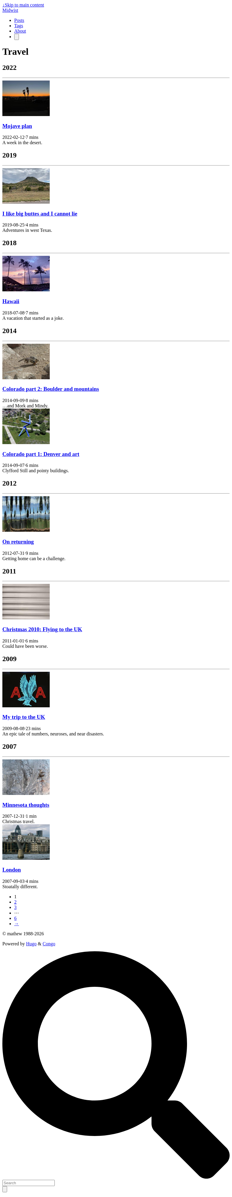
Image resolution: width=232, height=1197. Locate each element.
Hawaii (10, 301)
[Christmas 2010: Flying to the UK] (26, 617)
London (11, 870)
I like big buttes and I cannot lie (39, 214)
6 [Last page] (15, 918)
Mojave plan (17, 126)
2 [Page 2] (15, 901)
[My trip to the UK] (26, 705)
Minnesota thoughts (25, 805)
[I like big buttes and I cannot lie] (26, 202)
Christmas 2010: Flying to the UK (42, 629)
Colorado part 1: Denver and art (40, 454)
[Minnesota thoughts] (26, 793)
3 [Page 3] (15, 907)
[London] (26, 858)
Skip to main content (23, 4)
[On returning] (26, 530)
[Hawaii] (26, 289)
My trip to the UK (23, 717)
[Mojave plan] (26, 114)
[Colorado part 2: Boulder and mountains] (26, 377)
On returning (18, 542)
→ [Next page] (16, 923)
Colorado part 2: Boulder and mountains (50, 389)
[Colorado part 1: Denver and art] (26, 442)
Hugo (31, 943)
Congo (49, 943)
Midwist (10, 10)
